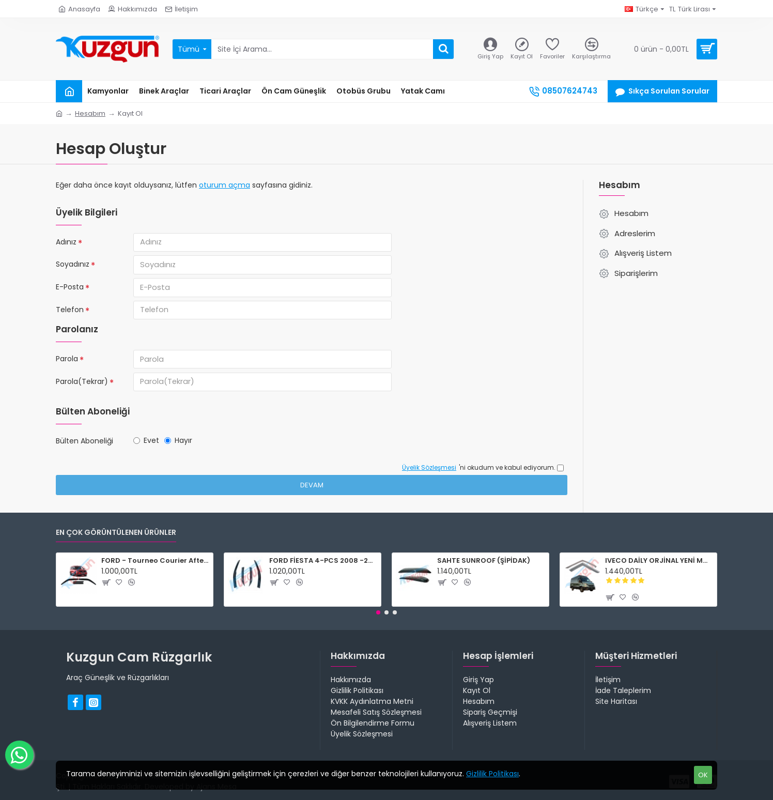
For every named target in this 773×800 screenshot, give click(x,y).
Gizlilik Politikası (492, 773)
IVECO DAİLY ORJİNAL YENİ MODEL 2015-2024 (659, 561)
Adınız (66, 242)
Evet (146, 447)
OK (703, 775)
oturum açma (224, 185)
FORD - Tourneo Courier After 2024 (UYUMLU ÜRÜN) (155, 561)
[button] (378, 612)
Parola (67, 363)
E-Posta (70, 289)
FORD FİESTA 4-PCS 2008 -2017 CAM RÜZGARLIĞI (323, 561)
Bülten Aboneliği (84, 448)
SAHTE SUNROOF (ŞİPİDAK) (483, 561)
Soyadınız (72, 265)
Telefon (70, 313)
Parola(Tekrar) (82, 387)
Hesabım (90, 113)
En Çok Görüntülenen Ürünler (116, 533)
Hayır (178, 447)
